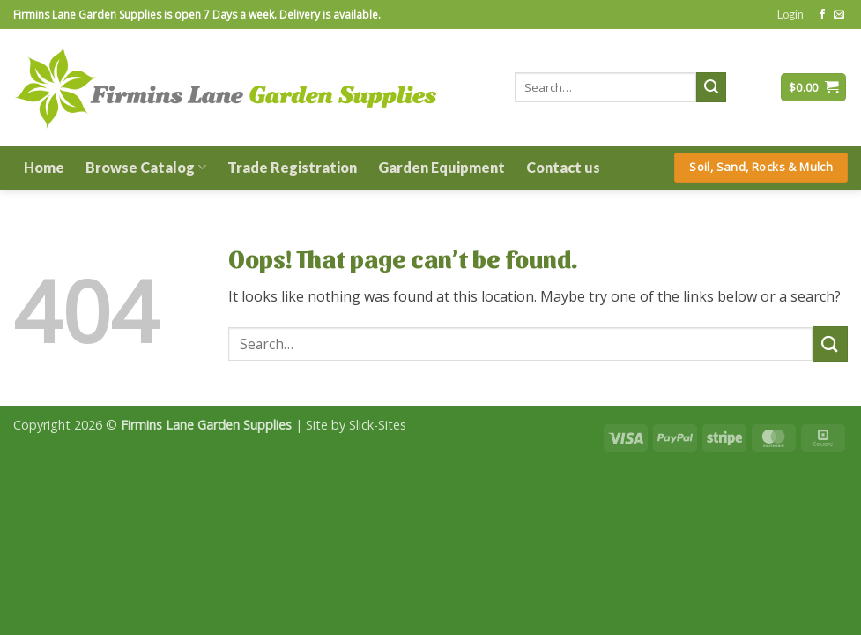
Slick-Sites (377, 424)
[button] (790, 14)
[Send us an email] (839, 15)
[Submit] (711, 87)
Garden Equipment (441, 167)
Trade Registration (292, 167)
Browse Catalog (145, 167)
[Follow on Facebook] (822, 15)
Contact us (563, 167)
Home (44, 167)
